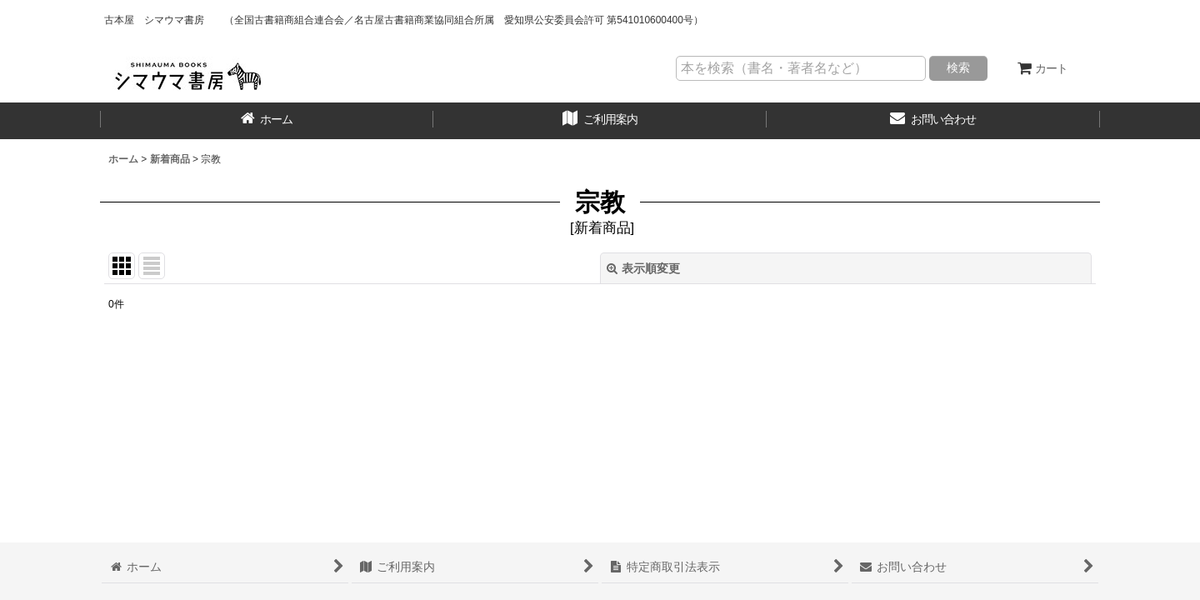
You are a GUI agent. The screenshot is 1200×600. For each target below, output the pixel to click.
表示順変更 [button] (643, 268)
